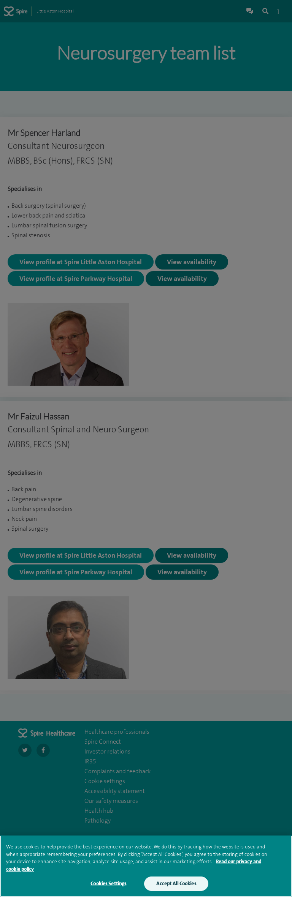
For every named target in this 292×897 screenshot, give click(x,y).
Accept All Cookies (176, 885)
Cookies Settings (108, 885)
